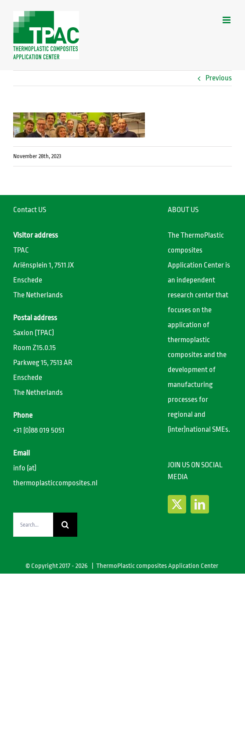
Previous (218, 78)
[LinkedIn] (200, 504)
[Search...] (33, 525)
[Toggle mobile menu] (227, 20)
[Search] (65, 525)
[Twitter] (177, 504)
